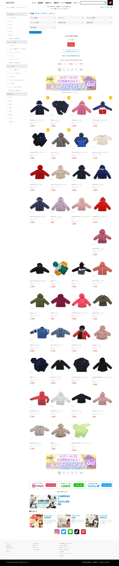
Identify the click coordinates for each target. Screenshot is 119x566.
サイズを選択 (34, 18)
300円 (10, 104)
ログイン (8, 549)
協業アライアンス (64, 547)
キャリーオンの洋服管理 (48, 517)
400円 (10, 108)
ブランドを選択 (34, 22)
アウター (38, 13)
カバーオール (11, 45)
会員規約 (62, 551)
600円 (10, 114)
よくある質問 (36, 549)
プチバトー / (14, 87)
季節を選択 (33, 27)
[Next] (81, 69)
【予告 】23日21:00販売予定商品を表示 (71, 60)
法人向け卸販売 (63, 545)
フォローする (51, 485)
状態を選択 (89, 22)
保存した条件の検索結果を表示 (71, 55)
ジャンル (60, 18)
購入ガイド (35, 547)
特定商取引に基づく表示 (65, 543)
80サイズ (10, 31)
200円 (10, 101)
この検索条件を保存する (71, 51)
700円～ (11, 118)
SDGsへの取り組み (64, 549)
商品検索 (8, 545)
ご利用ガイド (36, 543)
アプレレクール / (16, 80)
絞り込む (71, 44)
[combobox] (61, 64)
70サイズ (10, 28)
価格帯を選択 (62, 22)
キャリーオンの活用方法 (103, 517)
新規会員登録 (9, 547)
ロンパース (10, 56)
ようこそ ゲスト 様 (106, 7)
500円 (10, 111)
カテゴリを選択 (90, 18)
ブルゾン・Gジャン (48, 13)
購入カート (8, 551)
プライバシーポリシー (65, 553)
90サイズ (10, 35)
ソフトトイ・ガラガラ (13, 52)
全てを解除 (71, 40)
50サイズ (10, 21)
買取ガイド (35, 545)
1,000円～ (11, 121)
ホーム (7, 543)
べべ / (10, 83)
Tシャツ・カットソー (13, 59)
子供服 (31, 13)
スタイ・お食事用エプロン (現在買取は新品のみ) (17, 49)
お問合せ (62, 555)
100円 (10, 97)
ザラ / (10, 76)
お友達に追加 (78, 485)
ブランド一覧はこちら (14, 69)
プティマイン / (14, 73)
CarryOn (15, 562)
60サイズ (10, 24)
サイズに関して (13, 17)
